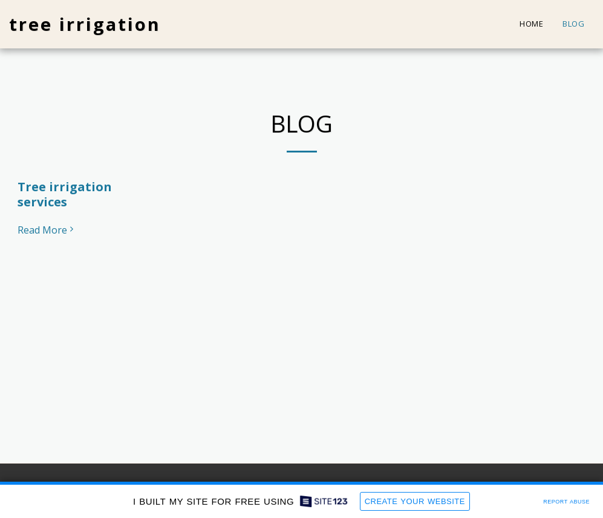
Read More (47, 230)
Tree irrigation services (65, 194)
